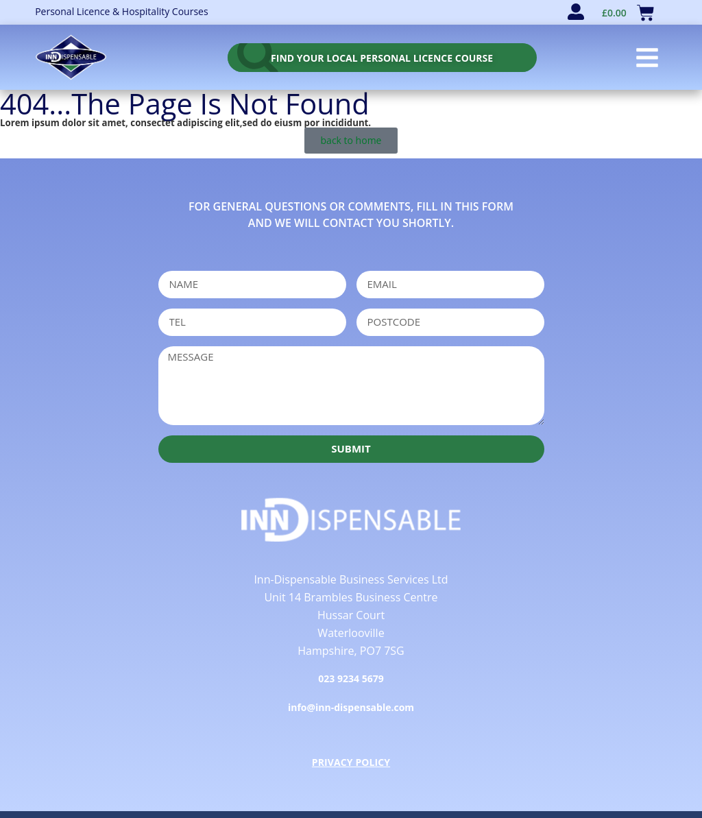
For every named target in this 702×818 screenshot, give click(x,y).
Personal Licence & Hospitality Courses (121, 11)
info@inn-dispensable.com (351, 707)
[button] (647, 57)
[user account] (576, 11)
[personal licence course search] (382, 57)
